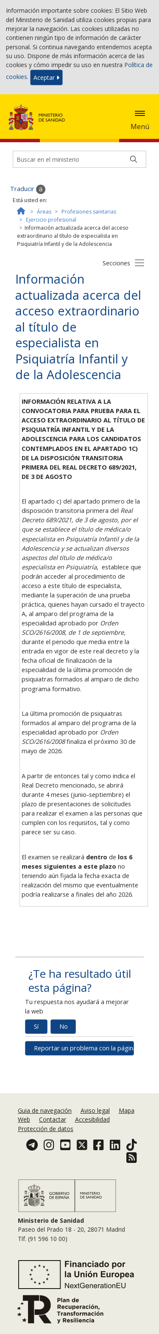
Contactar (52, 1119)
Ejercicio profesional (51, 219)
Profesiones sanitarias (88, 211)
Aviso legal (95, 1110)
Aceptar (46, 77)
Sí (36, 1026)
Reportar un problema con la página (84, 1048)
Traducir (27, 189)
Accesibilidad (92, 1119)
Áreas (44, 211)
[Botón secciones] (139, 262)
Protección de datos (45, 1129)
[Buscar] (133, 159)
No (63, 1026)
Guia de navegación (45, 1110)
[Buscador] (79, 159)
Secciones (116, 263)
